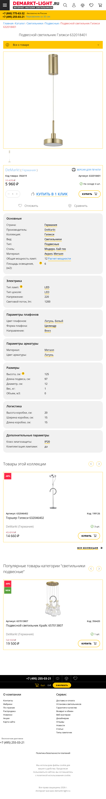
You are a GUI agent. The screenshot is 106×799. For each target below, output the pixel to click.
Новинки (7, 714)
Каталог (20, 23)
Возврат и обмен (64, 711)
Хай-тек (61, 249)
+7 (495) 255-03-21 (14, 17)
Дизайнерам (62, 718)
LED (47, 287)
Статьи (59, 728)
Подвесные (52, 23)
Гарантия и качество (66, 707)
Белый (59, 321)
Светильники (35, 23)
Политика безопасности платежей (53, 753)
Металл (58, 253)
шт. (40, 685)
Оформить (62, 685)
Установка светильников (68, 704)
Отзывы (60, 721)
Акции (6, 718)
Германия (29, 170)
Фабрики (7, 704)
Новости (60, 725)
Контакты (8, 700)
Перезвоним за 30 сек (38, 16)
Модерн (50, 249)
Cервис (61, 694)
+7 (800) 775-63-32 (14, 13)
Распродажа (9, 711)
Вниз (48, 330)
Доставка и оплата (65, 700)
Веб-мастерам (63, 714)
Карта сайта (9, 721)
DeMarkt (12, 169)
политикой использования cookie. (54, 775)
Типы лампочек (64, 732)
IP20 (47, 441)
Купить (89, 194)
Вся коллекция (90, 547)
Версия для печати (86, 170)
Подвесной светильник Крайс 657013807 (34, 625)
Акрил (48, 253)
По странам (9, 707)
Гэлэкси (49, 234)
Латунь (49, 321)
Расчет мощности (59, 258)
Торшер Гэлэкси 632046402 (25, 518)
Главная (8, 23)
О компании (12, 694)
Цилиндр (50, 326)
